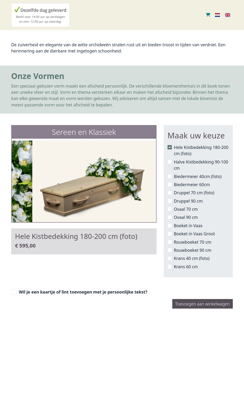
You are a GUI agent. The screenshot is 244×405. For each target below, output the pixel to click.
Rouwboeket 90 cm (192, 250)
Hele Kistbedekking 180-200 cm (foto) (201, 150)
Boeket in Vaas (188, 225)
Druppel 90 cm (188, 201)
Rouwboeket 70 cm (192, 242)
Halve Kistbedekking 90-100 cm (201, 165)
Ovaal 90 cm (186, 217)
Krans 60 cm (186, 266)
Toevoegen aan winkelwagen (202, 304)
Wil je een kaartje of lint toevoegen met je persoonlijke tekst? (83, 292)
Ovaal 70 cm (186, 209)
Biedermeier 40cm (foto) (197, 176)
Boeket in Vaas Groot (194, 234)
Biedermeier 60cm (192, 184)
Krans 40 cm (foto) (191, 258)
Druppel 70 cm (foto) (194, 192)
